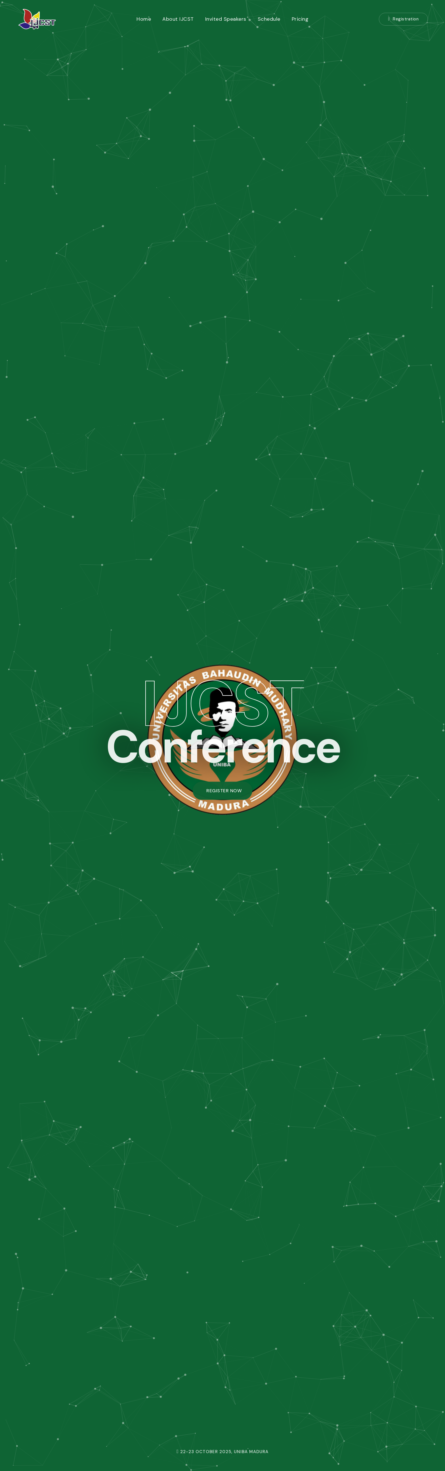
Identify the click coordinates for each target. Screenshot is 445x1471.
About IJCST (178, 19)
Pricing (300, 19)
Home (144, 19)
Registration (403, 19)
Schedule (269, 19)
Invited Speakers (225, 19)
